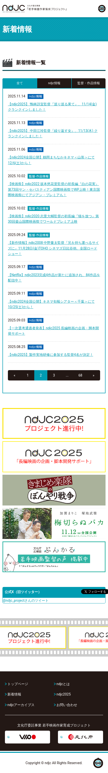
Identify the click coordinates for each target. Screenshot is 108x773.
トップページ (17, 684)
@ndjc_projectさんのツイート (26, 600)
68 (80, 375)
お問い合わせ (66, 705)
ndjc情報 (54, 83)
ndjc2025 (63, 694)
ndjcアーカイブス (21, 705)
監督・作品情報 (88, 83)
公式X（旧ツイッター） (23, 592)
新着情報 (14, 694)
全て (20, 83)
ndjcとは (63, 684)
